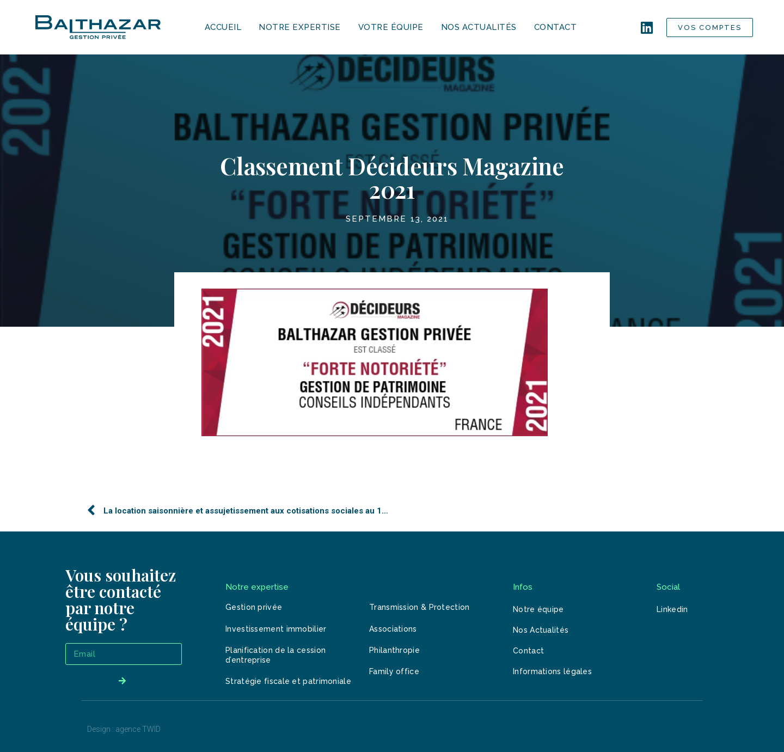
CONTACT (555, 27)
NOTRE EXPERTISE (300, 27)
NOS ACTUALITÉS (479, 27)
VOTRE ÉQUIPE (391, 27)
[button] (709, 27)
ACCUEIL (223, 27)
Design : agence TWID (124, 729)
